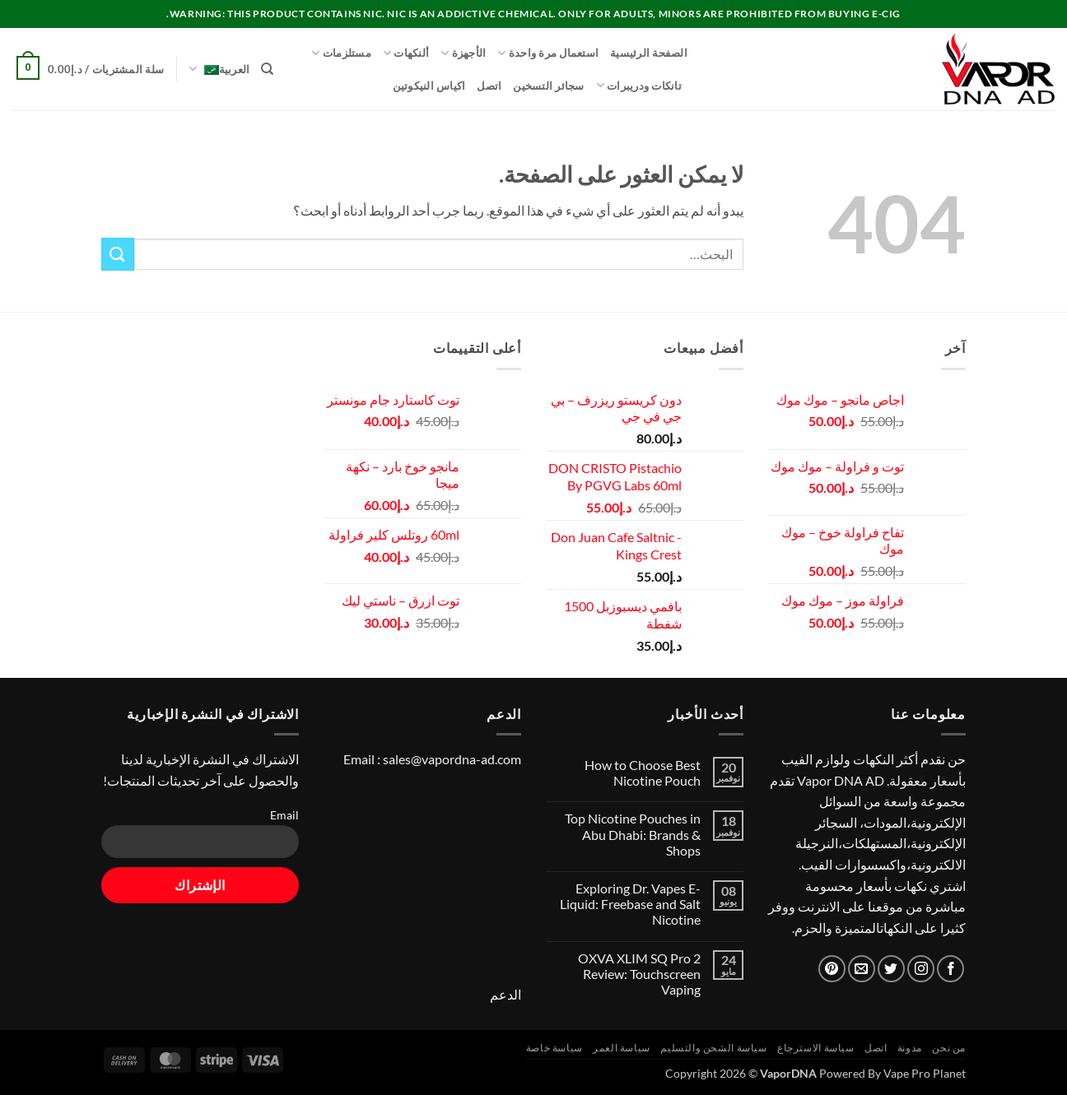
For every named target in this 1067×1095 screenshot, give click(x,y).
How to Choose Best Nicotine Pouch (643, 772)
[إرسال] (117, 254)
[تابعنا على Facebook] (950, 968)
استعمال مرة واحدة (548, 53)
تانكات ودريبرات (639, 85)
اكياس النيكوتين (429, 85)
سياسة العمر (621, 1048)
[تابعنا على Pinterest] (832, 968)
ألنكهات (406, 53)
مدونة (909, 1048)
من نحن (949, 1048)
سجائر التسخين (548, 85)
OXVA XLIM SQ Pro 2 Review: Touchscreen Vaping (639, 973)
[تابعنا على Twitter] (891, 968)
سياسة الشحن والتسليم (713, 1048)
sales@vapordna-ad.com (452, 759)
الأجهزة (463, 53)
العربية (219, 69)
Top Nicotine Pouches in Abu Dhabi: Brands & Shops (633, 833)
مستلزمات (341, 53)
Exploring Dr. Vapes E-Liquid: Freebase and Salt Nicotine (630, 903)
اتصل (489, 85)
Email (284, 815)
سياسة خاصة (554, 1048)
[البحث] (267, 69)
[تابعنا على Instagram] (920, 968)
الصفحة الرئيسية (648, 52)
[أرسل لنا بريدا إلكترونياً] (861, 968)
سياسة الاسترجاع (816, 1048)
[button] (88, 69)
